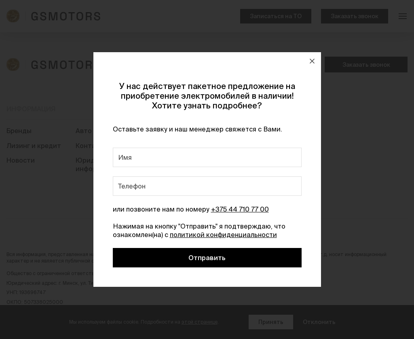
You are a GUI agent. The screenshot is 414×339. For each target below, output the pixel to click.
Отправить (207, 257)
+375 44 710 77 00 (240, 209)
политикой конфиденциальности (223, 234)
